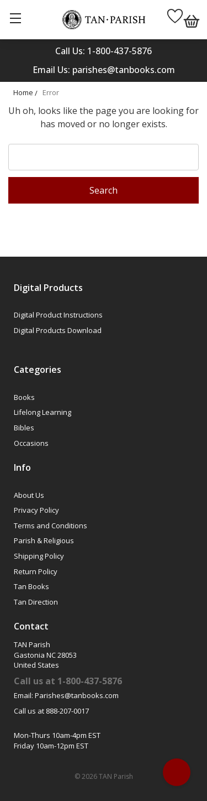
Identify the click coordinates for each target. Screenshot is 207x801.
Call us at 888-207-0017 (51, 711)
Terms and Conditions (50, 525)
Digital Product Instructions (58, 315)
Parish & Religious (44, 540)
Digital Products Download (58, 330)
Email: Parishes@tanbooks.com (66, 695)
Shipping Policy (39, 556)
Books (24, 397)
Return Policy (35, 571)
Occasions (31, 443)
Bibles (24, 428)
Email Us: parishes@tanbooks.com (104, 70)
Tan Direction (36, 602)
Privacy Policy (36, 510)
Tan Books (31, 586)
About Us (29, 495)
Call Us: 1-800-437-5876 (103, 51)
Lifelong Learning (42, 412)
